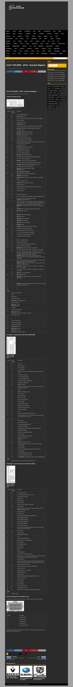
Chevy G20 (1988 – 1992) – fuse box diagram (56, 74)
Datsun (27, 36)
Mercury (24, 46)
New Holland (49, 46)
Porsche (44, 48)
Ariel (39, 31)
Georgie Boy (34, 38)
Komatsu (8, 43)
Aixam (20, 31)
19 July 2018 (10, 68)
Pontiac (37, 48)
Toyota (25, 53)
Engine (60, 90)
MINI (35, 46)
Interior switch (51, 97)
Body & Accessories (56, 86)
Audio (49, 86)
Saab (20, 51)
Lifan (47, 43)
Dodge (33, 36)
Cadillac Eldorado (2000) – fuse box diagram (39, 679)
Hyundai (8, 41)
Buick (14, 33)
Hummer (58, 38)
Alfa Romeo (27, 31)
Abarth (8, 31)
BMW (60, 31)
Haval (45, 38)
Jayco (43, 41)
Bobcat (8, 33)
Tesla (19, 53)
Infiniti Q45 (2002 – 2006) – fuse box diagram (56, 78)
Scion (32, 51)
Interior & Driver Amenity (53, 95)
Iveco (31, 41)
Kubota (15, 43)
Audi (54, 31)
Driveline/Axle (58, 88)
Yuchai (7, 56)
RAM (50, 48)
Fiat (51, 36)
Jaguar (37, 41)
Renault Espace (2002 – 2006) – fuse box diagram (12, 677)
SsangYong (56, 51)
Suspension (62, 99)
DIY (52, 88)
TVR (37, 53)
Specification (50, 99)
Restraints (63, 97)
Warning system (51, 105)
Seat (38, 51)
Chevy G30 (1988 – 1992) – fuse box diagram (56, 72)
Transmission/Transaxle (53, 103)
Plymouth (29, 48)
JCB (48, 41)
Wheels (57, 105)
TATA (13, 53)
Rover (14, 51)
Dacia (62, 33)
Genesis (21, 38)
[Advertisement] (36, 21)
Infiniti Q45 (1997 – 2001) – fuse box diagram (56, 80)
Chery (34, 33)
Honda (51, 38)
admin (15, 68)
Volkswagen (44, 53)
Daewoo (8, 36)
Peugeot (22, 48)
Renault (8, 51)
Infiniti (19, 41)
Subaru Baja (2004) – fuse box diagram (26, 679)
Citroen (56, 33)
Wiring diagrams (51, 108)
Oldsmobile (9, 48)
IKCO (14, 41)
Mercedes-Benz (16, 46)
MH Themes (27, 684)
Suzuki (7, 53)
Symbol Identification (52, 101)
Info (58, 92)
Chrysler (49, 33)
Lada (21, 43)
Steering (57, 99)
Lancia (27, 43)
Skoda (43, 51)
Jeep (53, 41)
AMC (34, 31)
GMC (40, 38)
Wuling (60, 53)
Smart (49, 51)
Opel (16, 48)
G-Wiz (16, 38)
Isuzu (26, 41)
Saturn (26, 51)
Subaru (64, 51)
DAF (14, 36)
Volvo (31, 53)
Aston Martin (47, 31)
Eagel (39, 36)
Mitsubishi (40, 46)
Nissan (57, 46)
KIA (58, 41)
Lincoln (53, 43)
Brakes (62, 86)
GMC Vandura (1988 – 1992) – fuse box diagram (57, 76)
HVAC (55, 92)
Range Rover (56, 48)
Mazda (7, 46)
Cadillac (20, 33)
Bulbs (49, 88)
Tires (60, 101)
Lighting (58, 97)
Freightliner (9, 38)
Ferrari (45, 36)
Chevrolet (41, 33)
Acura (14, 31)
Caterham (28, 33)
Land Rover (34, 43)
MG (30, 46)
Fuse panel (23, 653)
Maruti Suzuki (61, 43)
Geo (27, 38)
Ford (56, 36)
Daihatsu (20, 36)
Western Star (53, 53)
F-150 (19, 68)
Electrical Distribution (14, 653)
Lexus (41, 43)
